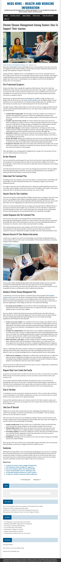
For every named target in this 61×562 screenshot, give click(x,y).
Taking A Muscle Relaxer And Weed (13, 531)
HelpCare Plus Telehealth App (11, 551)
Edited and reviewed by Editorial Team (18, 65)
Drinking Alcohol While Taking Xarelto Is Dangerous (18, 524)
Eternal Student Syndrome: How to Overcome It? (17, 533)
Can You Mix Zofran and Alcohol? (13, 527)
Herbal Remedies (26, 16)
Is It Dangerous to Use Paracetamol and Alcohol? (17, 522)
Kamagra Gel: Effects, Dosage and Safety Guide (15, 508)
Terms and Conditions (48, 16)
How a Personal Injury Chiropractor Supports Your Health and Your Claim (23, 506)
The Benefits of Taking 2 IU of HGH (13, 529)
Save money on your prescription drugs (13, 548)
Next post (36, 479)
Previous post (25, 479)
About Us (6, 19)
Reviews (6, 16)
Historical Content (15, 16)
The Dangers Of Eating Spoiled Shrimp (14, 525)
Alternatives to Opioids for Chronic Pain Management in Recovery (20, 510)
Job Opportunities (8, 544)
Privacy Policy (36, 16)
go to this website (31, 100)
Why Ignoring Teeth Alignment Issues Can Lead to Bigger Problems (21, 512)
